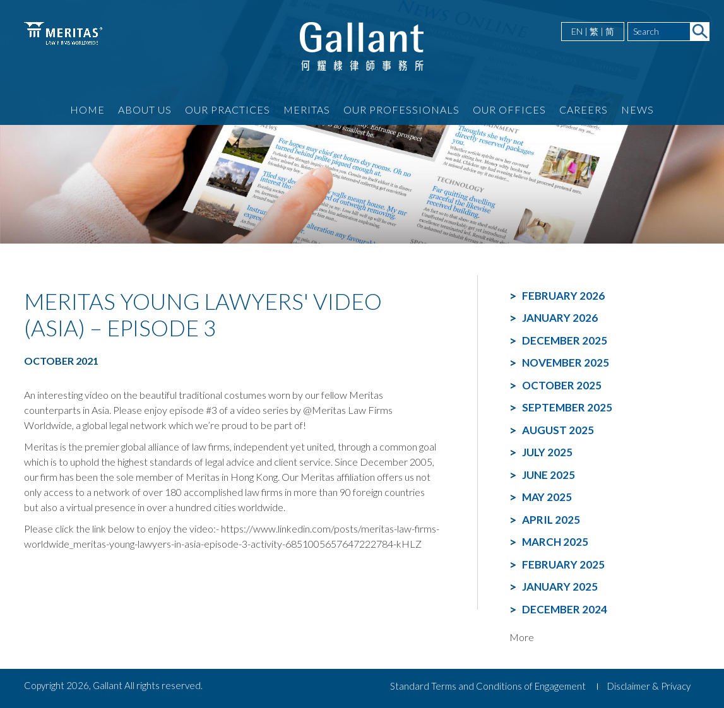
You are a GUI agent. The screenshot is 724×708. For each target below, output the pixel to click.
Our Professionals (401, 109)
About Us (145, 109)
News (637, 109)
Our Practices (227, 109)
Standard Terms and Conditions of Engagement (488, 686)
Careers (583, 109)
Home (87, 109)
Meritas (306, 109)
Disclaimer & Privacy (649, 686)
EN (577, 31)
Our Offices (509, 109)
